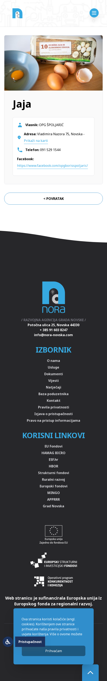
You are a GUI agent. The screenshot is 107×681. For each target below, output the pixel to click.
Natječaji (53, 387)
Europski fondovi (54, 486)
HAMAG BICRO (53, 453)
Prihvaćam (53, 651)
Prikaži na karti (36, 140)
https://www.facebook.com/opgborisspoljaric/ (52, 165)
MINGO (53, 492)
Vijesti (53, 380)
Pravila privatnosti (53, 407)
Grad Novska (53, 506)
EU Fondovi (54, 446)
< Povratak (53, 198)
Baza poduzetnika (53, 394)
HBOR (53, 466)
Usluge (53, 367)
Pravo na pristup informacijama (53, 420)
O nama (53, 360)
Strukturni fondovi (53, 473)
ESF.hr (53, 459)
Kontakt (53, 400)
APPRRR (53, 499)
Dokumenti (53, 374)
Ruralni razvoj (53, 479)
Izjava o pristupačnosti (53, 414)
